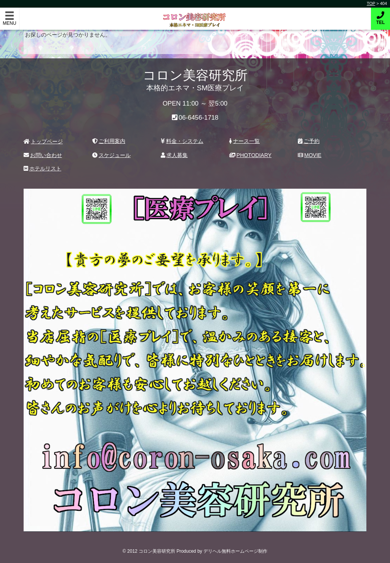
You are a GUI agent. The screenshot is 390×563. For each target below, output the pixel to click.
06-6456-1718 (199, 117)
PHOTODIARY (250, 155)
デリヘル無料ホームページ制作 (235, 551)
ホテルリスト (42, 168)
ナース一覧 (244, 141)
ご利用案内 (108, 141)
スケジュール (111, 155)
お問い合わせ (43, 155)
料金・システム (182, 141)
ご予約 (309, 141)
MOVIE (309, 155)
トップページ (43, 141)
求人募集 (174, 155)
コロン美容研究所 (195, 15)
